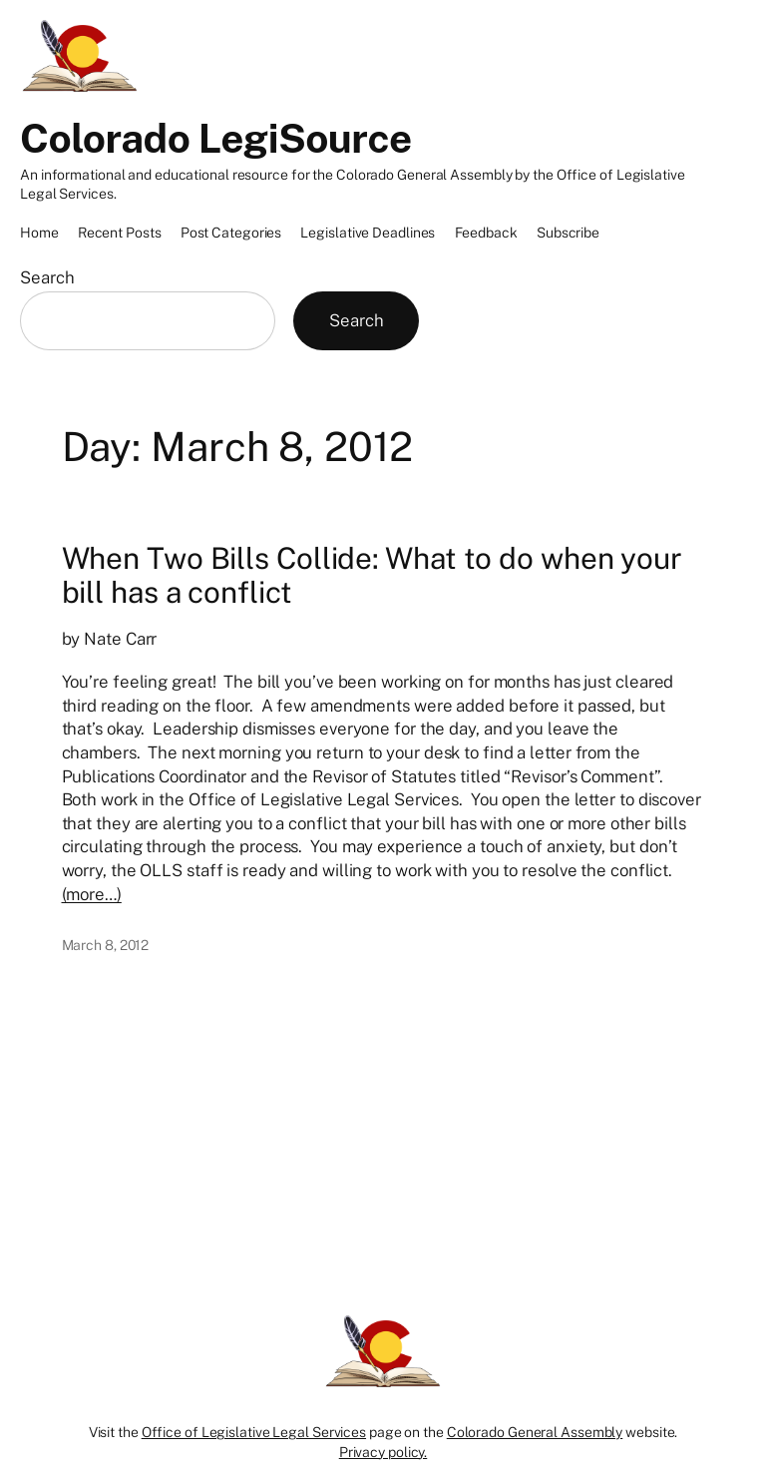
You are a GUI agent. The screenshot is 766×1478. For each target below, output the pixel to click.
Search (47, 277)
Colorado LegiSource (216, 138)
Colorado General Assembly (535, 1432)
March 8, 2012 (106, 945)
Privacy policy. (383, 1452)
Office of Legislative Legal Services (254, 1432)
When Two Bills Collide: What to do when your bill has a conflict (372, 575)
